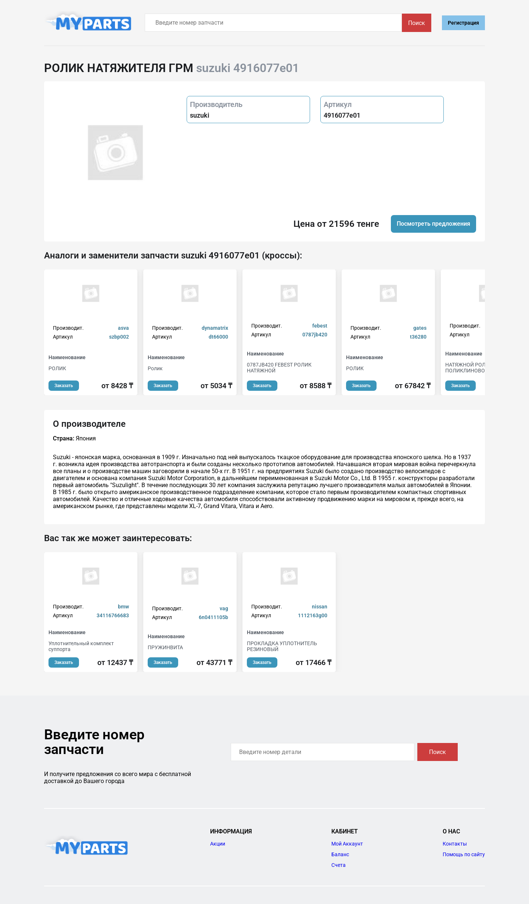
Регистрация (463, 23)
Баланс (340, 854)
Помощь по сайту (464, 854)
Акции (217, 844)
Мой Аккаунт (347, 844)
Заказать (63, 385)
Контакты (455, 844)
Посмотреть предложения (433, 223)
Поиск (416, 22)
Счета (338, 865)
